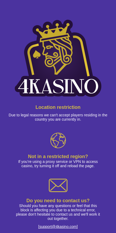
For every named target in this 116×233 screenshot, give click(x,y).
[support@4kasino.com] (58, 226)
